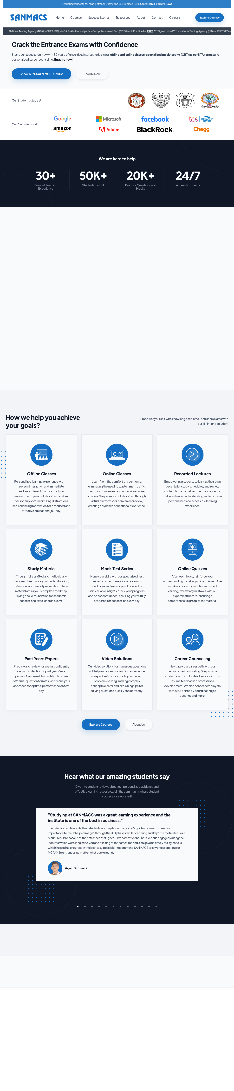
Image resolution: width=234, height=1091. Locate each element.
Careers (174, 17)
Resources (123, 17)
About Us (138, 724)
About (141, 17)
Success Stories (99, 17)
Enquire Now (92, 74)
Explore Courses (210, 17)
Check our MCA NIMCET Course (41, 74)
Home (60, 17)
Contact (157, 17)
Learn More (146, 4)
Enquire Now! (162, 4)
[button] (76, 17)
